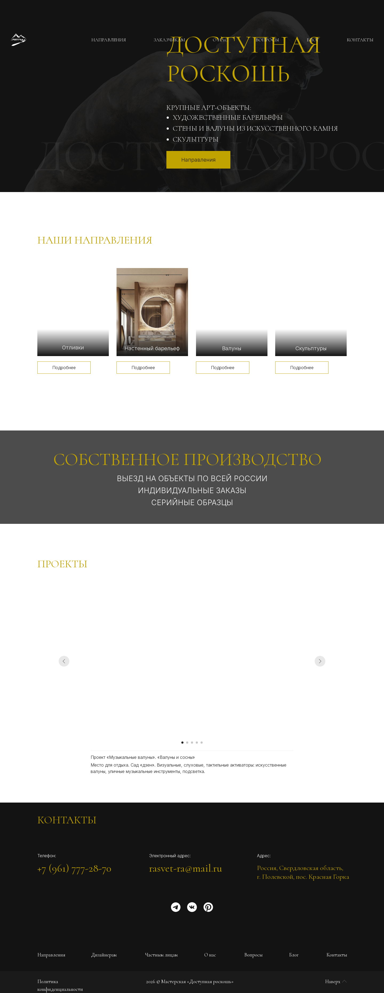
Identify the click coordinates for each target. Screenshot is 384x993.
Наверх (332, 981)
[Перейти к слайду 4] (197, 742)
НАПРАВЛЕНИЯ (108, 40)
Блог (294, 955)
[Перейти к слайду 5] (202, 742)
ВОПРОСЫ (267, 40)
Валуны (231, 348)
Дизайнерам (104, 955)
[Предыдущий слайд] (64, 661)
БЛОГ (313, 40)
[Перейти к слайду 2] (187, 742)
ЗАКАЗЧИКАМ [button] (169, 40)
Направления (51, 955)
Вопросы (253, 955)
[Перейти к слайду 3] (192, 742)
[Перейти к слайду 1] (182, 742)
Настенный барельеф (152, 348)
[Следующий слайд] (320, 661)
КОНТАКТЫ (360, 40)
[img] (73, 312)
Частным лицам (161, 955)
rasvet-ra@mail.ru (185, 868)
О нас (210, 955)
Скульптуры (311, 348)
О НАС (220, 40)
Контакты (336, 955)
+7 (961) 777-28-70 (74, 868)
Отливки (73, 347)
